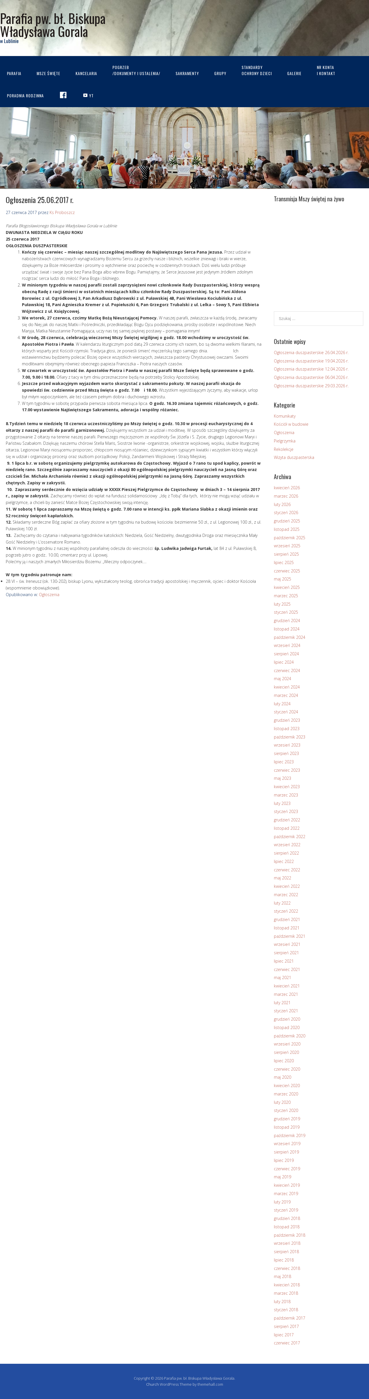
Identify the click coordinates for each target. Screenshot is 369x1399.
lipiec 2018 (284, 1260)
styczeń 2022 (286, 911)
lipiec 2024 (284, 662)
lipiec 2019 (284, 1160)
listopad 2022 (287, 828)
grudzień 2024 (287, 620)
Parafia (14, 73)
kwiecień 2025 (287, 587)
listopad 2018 (287, 1226)
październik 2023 (289, 737)
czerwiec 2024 (287, 670)
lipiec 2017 (284, 1334)
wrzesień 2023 (287, 745)
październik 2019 (289, 1135)
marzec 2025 (286, 595)
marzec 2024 (286, 695)
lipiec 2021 (284, 961)
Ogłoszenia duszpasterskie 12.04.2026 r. (311, 369)
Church (152, 1384)
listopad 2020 (287, 1027)
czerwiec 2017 (287, 1343)
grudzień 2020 (287, 1019)
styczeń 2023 (286, 811)
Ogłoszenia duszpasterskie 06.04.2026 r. (311, 377)
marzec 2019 (286, 1193)
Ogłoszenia (49, 594)
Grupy (220, 73)
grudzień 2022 (287, 820)
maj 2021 (282, 977)
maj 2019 (282, 1177)
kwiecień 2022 (287, 886)
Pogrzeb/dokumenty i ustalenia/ (136, 70)
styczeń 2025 (286, 612)
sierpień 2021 (286, 952)
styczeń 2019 (286, 1210)
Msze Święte (48, 73)
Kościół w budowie (291, 424)
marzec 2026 (286, 496)
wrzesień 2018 (287, 1243)
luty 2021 (282, 1002)
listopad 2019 (287, 1127)
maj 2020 (282, 1077)
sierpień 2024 (286, 653)
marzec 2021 (286, 994)
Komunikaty (284, 416)
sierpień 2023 (286, 753)
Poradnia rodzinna (25, 95)
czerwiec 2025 (287, 571)
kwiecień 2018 (287, 1285)
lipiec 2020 (284, 1060)
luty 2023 (282, 803)
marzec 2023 (286, 795)
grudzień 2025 (287, 521)
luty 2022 (282, 903)
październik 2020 (289, 1036)
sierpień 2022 (286, 853)
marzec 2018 (286, 1293)
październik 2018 (289, 1235)
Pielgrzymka (284, 441)
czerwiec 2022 (287, 869)
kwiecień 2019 (287, 1185)
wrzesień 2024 (287, 645)
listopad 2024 (287, 629)
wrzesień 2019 (287, 1143)
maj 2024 (282, 678)
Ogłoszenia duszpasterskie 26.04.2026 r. (311, 352)
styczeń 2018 (286, 1309)
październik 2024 (289, 637)
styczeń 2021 (286, 1010)
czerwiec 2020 (287, 1069)
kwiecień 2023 (287, 786)
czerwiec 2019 (287, 1168)
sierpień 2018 (286, 1251)
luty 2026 (282, 504)
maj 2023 (282, 778)
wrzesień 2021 (287, 944)
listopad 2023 (287, 728)
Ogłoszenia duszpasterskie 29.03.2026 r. (311, 385)
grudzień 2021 (287, 919)
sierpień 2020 (286, 1052)
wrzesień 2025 (287, 545)
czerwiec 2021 (287, 969)
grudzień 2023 (287, 720)
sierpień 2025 (286, 554)
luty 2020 (282, 1102)
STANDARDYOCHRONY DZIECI (257, 70)
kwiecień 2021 (287, 986)
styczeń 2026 (286, 512)
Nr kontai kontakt (326, 70)
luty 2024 (282, 703)
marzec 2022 (286, 894)
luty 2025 (282, 604)
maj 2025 (282, 579)
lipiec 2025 (284, 562)
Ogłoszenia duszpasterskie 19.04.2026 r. (311, 361)
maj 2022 (282, 878)
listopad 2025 (287, 529)
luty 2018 (282, 1301)
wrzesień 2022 (287, 844)
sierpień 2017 (286, 1326)
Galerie (294, 73)
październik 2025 (289, 537)
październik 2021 (289, 936)
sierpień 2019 (286, 1152)
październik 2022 (289, 836)
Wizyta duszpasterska (294, 457)
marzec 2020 (286, 1094)
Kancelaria (86, 73)
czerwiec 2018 (287, 1268)
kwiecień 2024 (287, 687)
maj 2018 (282, 1276)
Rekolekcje (283, 449)
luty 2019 (282, 1202)
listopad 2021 (287, 928)
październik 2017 (289, 1318)
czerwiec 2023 (287, 770)
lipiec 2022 (284, 861)
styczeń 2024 (286, 712)
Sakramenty (187, 73)
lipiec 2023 (284, 761)
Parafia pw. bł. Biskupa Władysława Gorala (53, 24)
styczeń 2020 (286, 1110)
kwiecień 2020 (287, 1085)
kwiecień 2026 (287, 487)
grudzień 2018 (287, 1218)
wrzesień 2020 (287, 1044)
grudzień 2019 (287, 1118)
